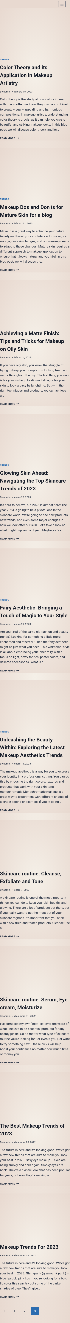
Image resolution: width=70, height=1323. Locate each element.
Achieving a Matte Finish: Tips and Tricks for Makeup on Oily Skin (32, 341)
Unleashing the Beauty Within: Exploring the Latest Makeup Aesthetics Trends (32, 747)
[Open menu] (62, 4)
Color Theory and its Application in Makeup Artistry (26, 75)
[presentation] (35, 31)
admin (6, 91)
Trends (4, 59)
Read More (9, 138)
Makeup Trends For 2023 (29, 1247)
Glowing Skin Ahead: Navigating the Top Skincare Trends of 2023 (33, 481)
